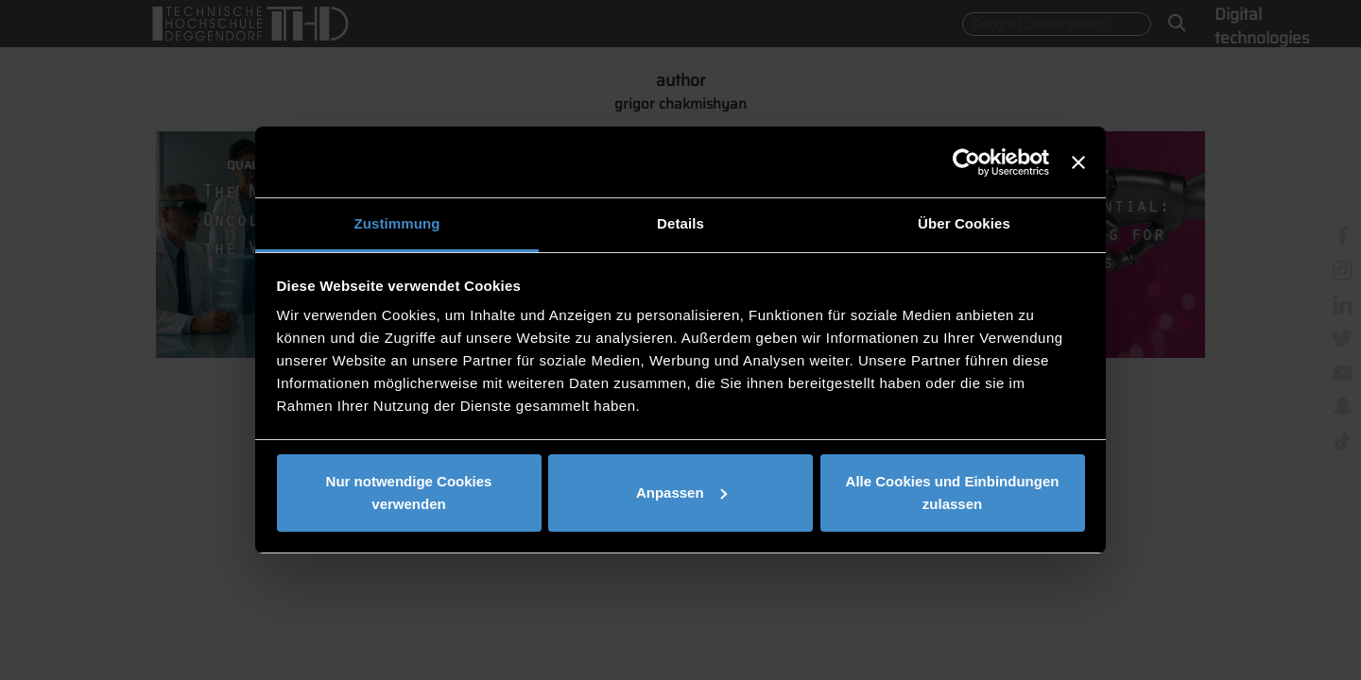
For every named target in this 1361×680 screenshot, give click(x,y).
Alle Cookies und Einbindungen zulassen (953, 492)
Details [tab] (680, 223)
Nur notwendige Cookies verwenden (409, 492)
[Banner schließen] (1078, 162)
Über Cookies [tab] (964, 223)
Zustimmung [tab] (397, 223)
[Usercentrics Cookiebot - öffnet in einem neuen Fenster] (966, 162)
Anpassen (681, 492)
